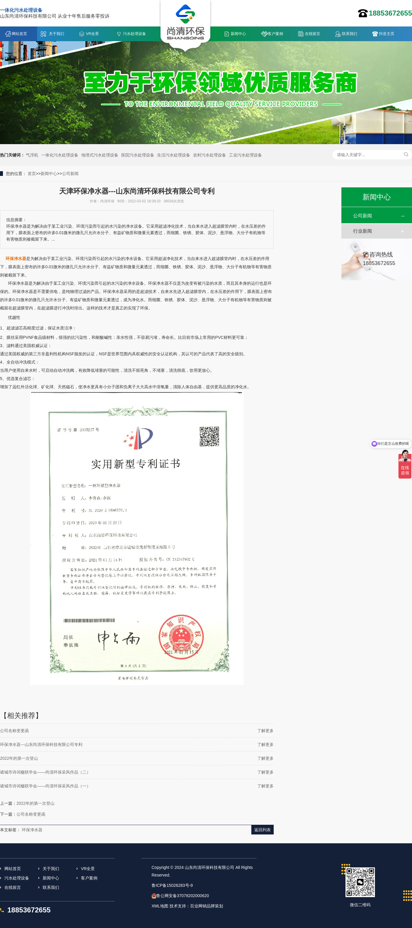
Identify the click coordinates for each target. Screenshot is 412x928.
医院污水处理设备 (137, 155)
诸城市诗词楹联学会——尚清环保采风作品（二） (45, 772)
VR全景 (92, 33)
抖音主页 (386, 33)
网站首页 (19, 33)
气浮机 (32, 155)
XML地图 (160, 906)
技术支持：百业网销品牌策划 (196, 906)
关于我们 (56, 33)
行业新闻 (362, 231)
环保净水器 (32, 829)
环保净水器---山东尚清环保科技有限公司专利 (41, 744)
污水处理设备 (134, 33)
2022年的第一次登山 (19, 758)
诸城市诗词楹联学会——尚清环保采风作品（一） (45, 786)
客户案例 (275, 33)
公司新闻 (70, 173)
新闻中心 (238, 33)
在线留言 (312, 33)
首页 (32, 173)
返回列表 (262, 829)
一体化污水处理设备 (59, 155)
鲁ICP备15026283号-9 (172, 885)
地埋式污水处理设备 (99, 155)
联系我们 (349, 33)
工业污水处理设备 (245, 155)
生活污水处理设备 (173, 155)
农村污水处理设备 (209, 155)
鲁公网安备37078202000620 (182, 895)
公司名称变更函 (14, 730)
